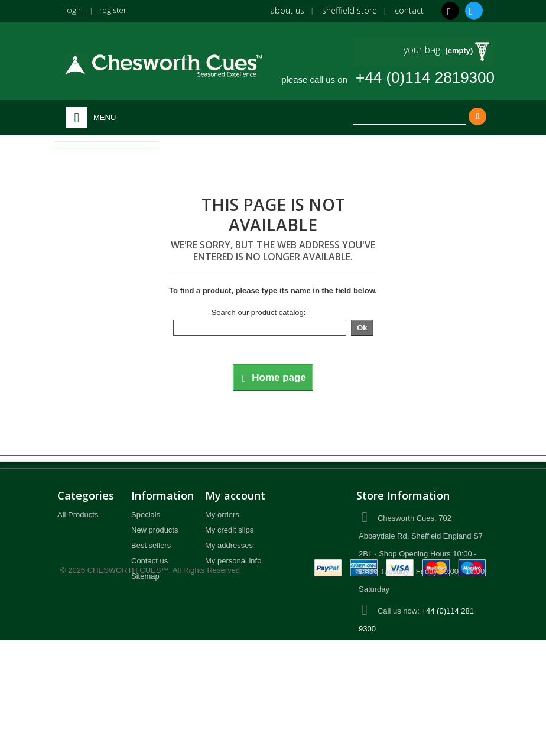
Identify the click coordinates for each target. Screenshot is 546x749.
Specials (145, 514)
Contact (409, 10)
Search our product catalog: (259, 312)
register (113, 9)
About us (287, 10)
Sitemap (145, 576)
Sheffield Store (349, 10)
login (74, 9)
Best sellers (151, 545)
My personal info (233, 560)
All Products (77, 514)
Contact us (149, 560)
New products (154, 530)
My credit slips (229, 530)
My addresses (229, 545)
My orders (222, 514)
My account (235, 495)
